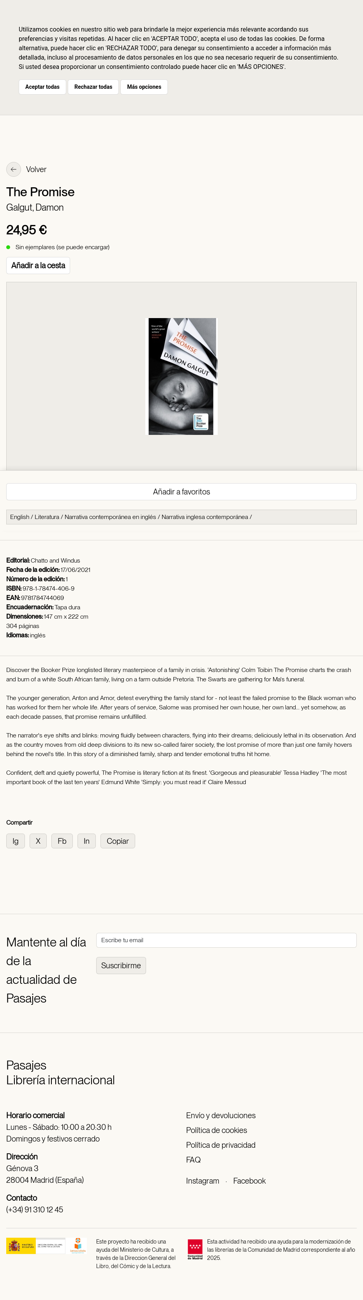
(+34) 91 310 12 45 (34, 1209)
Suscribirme (121, 965)
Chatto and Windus (55, 560)
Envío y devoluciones (221, 1115)
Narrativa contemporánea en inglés (110, 517)
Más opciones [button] (144, 87)
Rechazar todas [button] (93, 87)
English (19, 517)
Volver (26, 170)
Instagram (202, 1181)
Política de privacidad (221, 1145)
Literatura (47, 517)
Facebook (249, 1181)
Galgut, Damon (35, 207)
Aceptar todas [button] (42, 87)
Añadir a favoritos (181, 491)
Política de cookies (216, 1130)
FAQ (193, 1160)
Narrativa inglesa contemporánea (205, 517)
